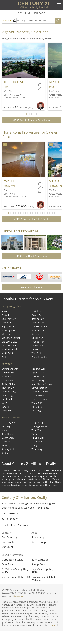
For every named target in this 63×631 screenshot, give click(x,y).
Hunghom (6, 376)
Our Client (7, 546)
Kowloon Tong (9, 391)
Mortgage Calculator (13, 559)
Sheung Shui (8, 449)
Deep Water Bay (40, 326)
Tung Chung (37, 422)
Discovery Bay (8, 422)
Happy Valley (8, 326)
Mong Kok (6, 410)
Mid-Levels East (9, 341)
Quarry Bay (37, 315)
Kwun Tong (7, 395)
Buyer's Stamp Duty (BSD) (43, 571)
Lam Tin (5, 406)
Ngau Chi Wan (39, 368)
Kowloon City (8, 387)
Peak (4, 356)
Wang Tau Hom (39, 399)
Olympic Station (39, 387)
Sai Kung (6, 445)
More (54, 625)
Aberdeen (6, 311)
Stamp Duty (38, 564)
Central (5, 315)
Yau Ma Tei (37, 406)
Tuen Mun (37, 430)
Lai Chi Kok (7, 399)
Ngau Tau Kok (38, 372)
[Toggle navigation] (59, 5)
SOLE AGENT (39, 13)
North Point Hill (9, 349)
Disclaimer (18, 595)
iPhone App (38, 537)
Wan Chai (36, 353)
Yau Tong (36, 410)
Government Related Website (43, 578)
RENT (27, 13)
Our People (8, 542)
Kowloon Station (40, 391)
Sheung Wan (38, 341)
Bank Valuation (40, 559)
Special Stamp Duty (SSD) (16, 577)
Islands (5, 430)
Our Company (9, 537)
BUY (20, 13)
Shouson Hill (38, 322)
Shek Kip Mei (38, 376)
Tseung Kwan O (39, 426)
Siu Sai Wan (37, 337)
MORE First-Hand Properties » (31, 255)
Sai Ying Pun (38, 345)
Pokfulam (36, 311)
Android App (39, 542)
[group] (12, 243)
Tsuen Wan (37, 441)
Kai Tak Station (9, 384)
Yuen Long (37, 449)
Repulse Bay (38, 318)
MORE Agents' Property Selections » (31, 119)
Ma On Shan (8, 437)
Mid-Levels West (10, 345)
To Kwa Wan (38, 395)
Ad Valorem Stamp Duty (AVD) (15, 571)
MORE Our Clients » (31, 287)
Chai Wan (6, 322)
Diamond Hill (8, 372)
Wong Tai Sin (38, 403)
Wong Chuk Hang (40, 356)
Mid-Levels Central (11, 337)
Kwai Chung (7, 433)
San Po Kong (38, 380)
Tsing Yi (35, 445)
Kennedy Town (9, 330)
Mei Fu (5, 403)
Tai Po (35, 433)
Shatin (5, 453)
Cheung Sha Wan (10, 368)
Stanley (35, 334)
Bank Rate (7, 564)
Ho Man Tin (7, 380)
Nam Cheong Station (42, 384)
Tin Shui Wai (38, 437)
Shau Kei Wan (38, 330)
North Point (7, 353)
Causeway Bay (9, 318)
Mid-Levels (7, 334)
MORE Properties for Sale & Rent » (31, 218)
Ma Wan (6, 441)
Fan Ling (6, 426)
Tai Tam (35, 349)
